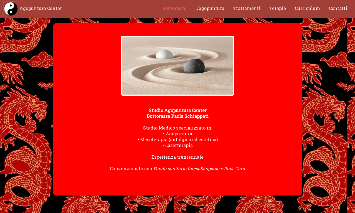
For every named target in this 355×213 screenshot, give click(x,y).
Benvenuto (174, 8)
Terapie (277, 8)
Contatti (338, 8)
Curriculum (307, 8)
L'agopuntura (209, 8)
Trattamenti (246, 8)
